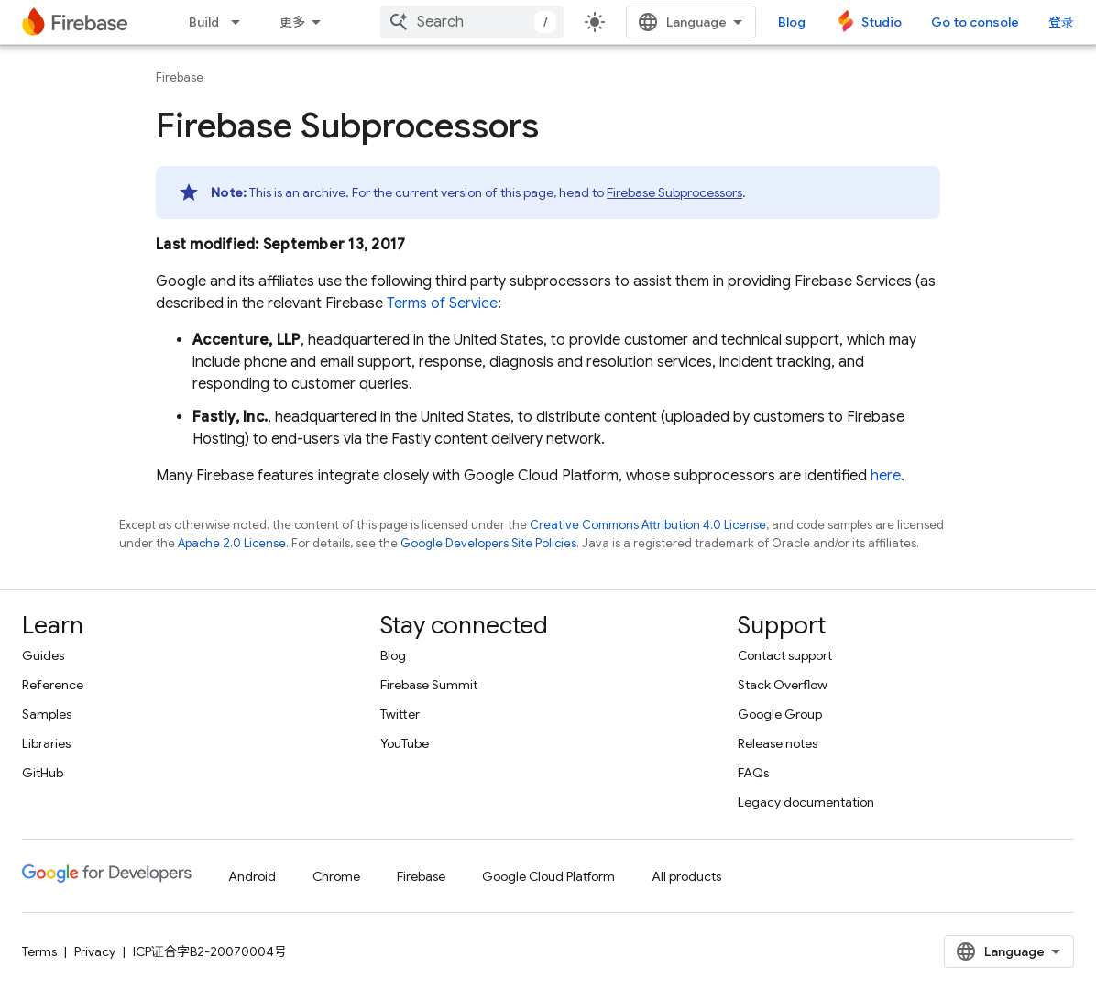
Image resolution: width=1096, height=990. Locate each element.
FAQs (753, 772)
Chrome (336, 876)
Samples (46, 714)
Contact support (785, 655)
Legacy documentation (806, 802)
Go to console (975, 22)
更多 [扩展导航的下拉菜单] (292, 22)
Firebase (179, 77)
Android (252, 876)
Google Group (780, 714)
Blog (792, 22)
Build (204, 22)
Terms (39, 951)
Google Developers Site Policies (488, 543)
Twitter (400, 714)
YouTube (404, 743)
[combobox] (472, 22)
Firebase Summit (428, 684)
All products (686, 876)
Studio (881, 22)
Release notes (777, 743)
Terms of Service (442, 303)
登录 (1061, 22)
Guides (43, 655)
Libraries (46, 743)
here (886, 476)
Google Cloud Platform (548, 876)
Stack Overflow (782, 684)
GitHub (42, 772)
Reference (52, 684)
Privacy (94, 951)
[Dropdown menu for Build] (241, 22)
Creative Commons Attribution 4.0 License (648, 525)
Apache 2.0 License (232, 543)
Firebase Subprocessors (674, 192)
